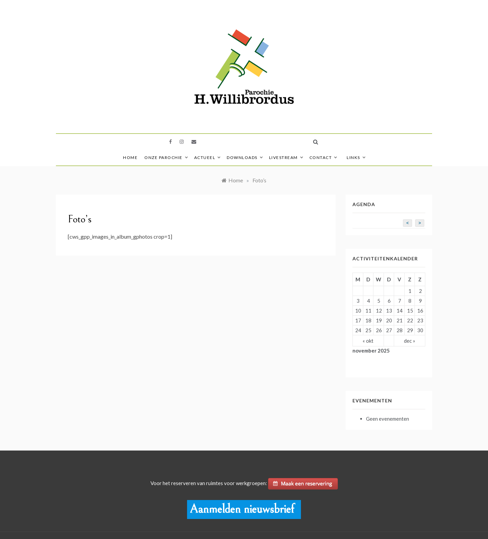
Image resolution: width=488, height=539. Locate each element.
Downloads (244, 157)
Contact (323, 157)
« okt (368, 341)
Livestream (286, 157)
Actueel (207, 157)
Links (356, 157)
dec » (409, 341)
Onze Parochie (165, 157)
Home (130, 157)
